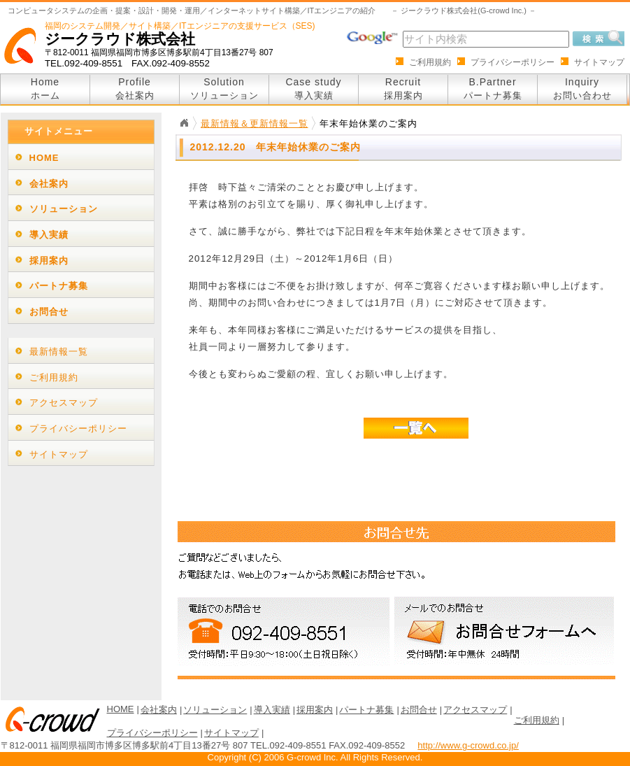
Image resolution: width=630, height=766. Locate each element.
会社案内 (49, 183)
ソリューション (63, 209)
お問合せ (49, 311)
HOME (44, 158)
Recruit (403, 88)
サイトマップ (599, 62)
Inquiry (582, 88)
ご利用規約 (430, 62)
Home (45, 88)
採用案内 (49, 260)
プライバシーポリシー (512, 62)
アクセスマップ (63, 402)
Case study (313, 88)
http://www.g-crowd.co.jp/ (468, 745)
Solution (224, 88)
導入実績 (49, 234)
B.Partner (493, 88)
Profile (135, 88)
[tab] (81, 157)
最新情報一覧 (58, 351)
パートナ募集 (58, 286)
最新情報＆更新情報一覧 (254, 123)
